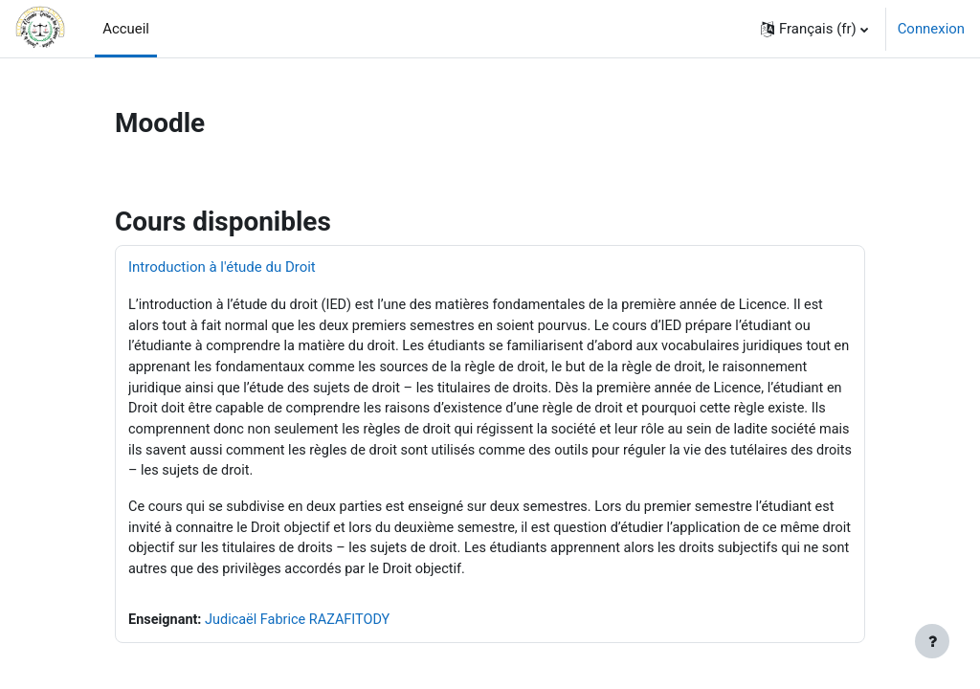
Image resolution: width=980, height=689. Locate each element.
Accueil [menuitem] (125, 28)
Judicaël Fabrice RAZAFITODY (303, 628)
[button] (814, 28)
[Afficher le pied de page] (932, 641)
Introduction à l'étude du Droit (222, 267)
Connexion (931, 28)
